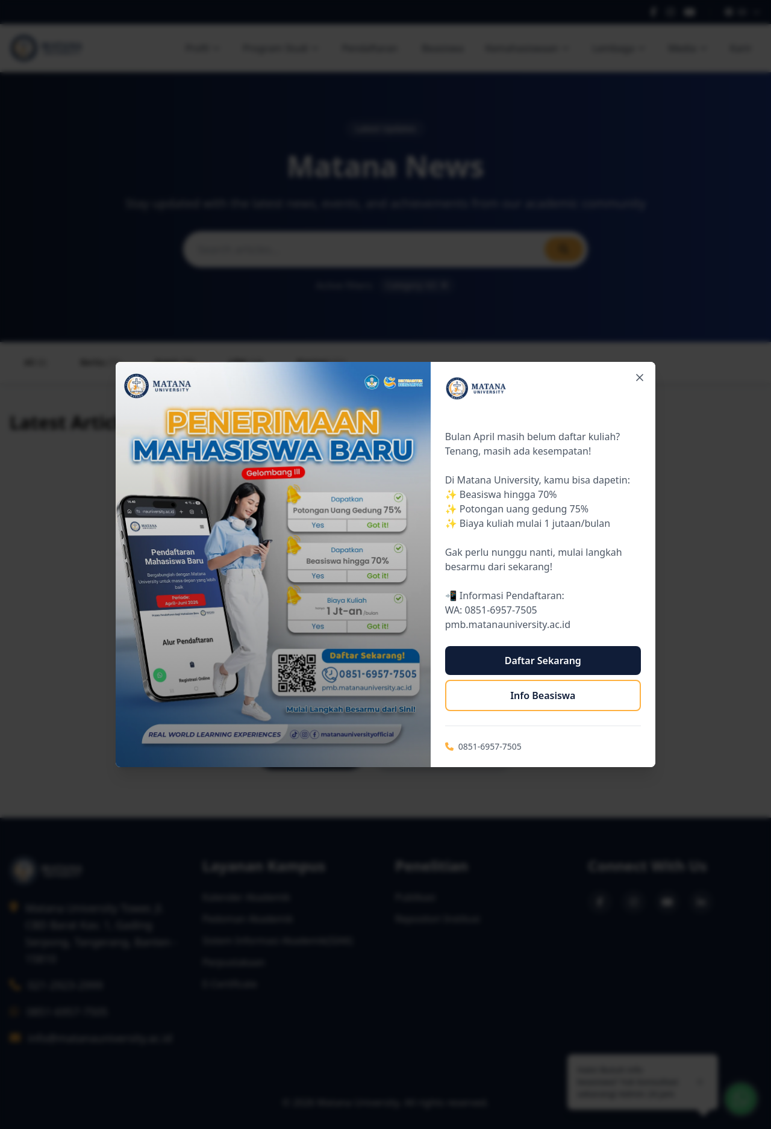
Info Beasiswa (542, 695)
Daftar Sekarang (543, 660)
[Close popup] (640, 377)
